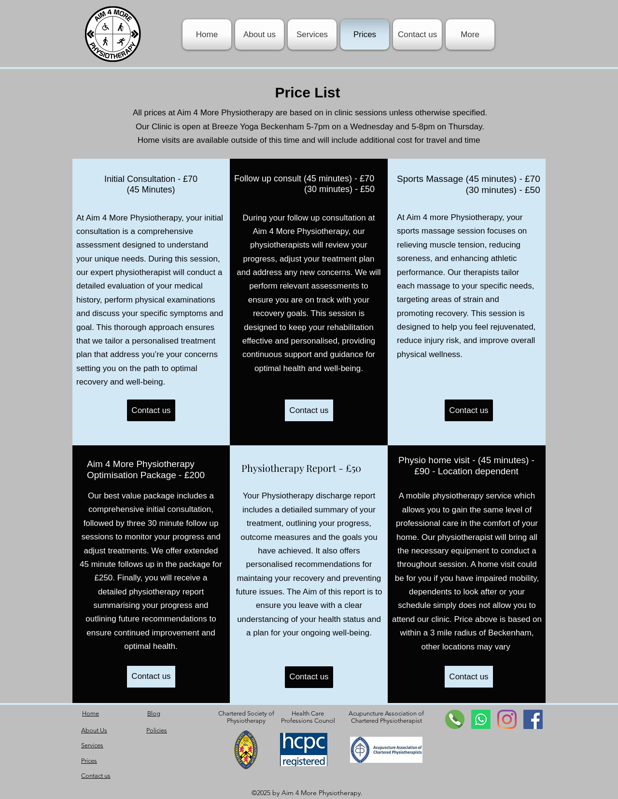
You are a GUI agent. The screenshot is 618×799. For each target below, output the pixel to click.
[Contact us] (151, 410)
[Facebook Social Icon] (533, 719)
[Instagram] (507, 719)
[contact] (454, 719)
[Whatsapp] (481, 719)
